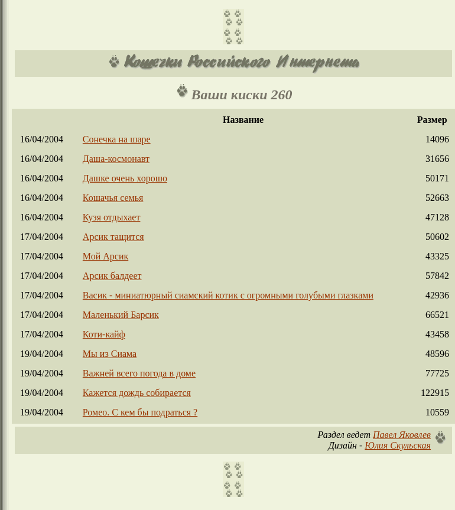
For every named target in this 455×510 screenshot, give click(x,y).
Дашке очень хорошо (125, 178)
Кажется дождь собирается (137, 393)
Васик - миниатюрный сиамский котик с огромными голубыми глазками (228, 295)
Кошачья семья (113, 198)
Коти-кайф (104, 334)
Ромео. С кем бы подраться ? (140, 412)
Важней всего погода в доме (139, 373)
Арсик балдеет (112, 276)
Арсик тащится (113, 237)
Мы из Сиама (109, 354)
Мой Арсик (105, 256)
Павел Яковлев (402, 435)
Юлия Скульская (398, 445)
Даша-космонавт (116, 159)
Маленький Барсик (121, 315)
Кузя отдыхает (112, 217)
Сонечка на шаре (117, 139)
